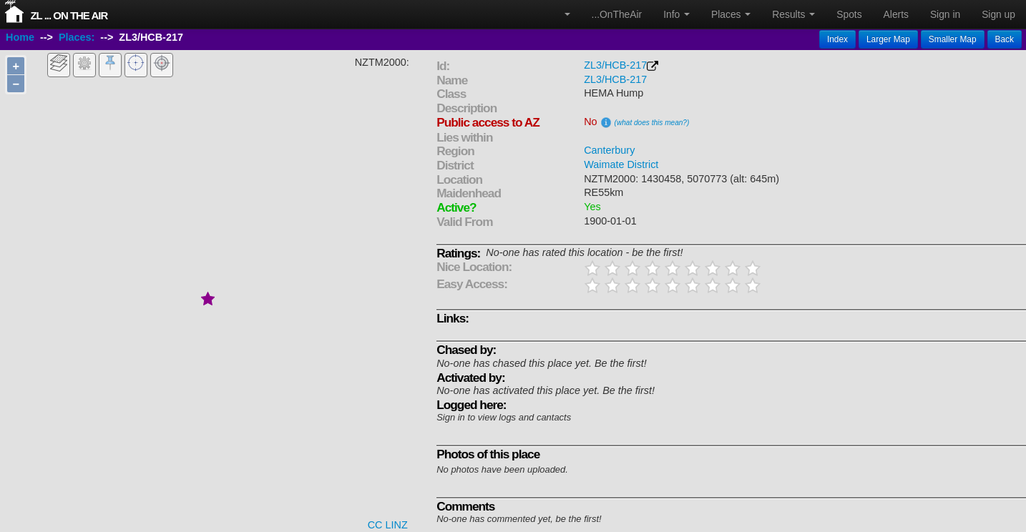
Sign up (998, 14)
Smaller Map (953, 39)
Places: (76, 38)
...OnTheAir (617, 14)
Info (676, 14)
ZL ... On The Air (68, 15)
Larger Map (888, 39)
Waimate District (621, 164)
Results (793, 14)
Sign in (945, 14)
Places (731, 14)
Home (20, 38)
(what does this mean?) (652, 123)
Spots (848, 14)
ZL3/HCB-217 (615, 65)
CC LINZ (388, 525)
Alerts (896, 14)
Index (837, 39)
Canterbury (609, 150)
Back (1004, 39)
